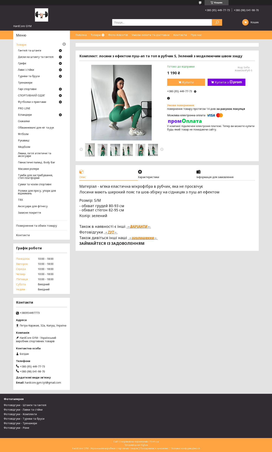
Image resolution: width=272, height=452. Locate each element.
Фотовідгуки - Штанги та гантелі (25, 405)
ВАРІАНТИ (138, 226)
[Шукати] (217, 22)
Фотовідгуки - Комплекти (20, 414)
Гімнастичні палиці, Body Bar (36, 162)
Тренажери (25, 82)
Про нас (196, 35)
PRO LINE (24, 108)
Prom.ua (154, 441)
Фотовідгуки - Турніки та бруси (24, 418)
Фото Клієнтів (118, 35)
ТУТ (111, 232)
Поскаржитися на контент (154, 448)
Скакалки (24, 121)
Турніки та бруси (29, 76)
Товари (95, 35)
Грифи (22, 63)
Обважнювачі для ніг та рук (36, 127)
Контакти (180, 35)
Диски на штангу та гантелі (35, 57)
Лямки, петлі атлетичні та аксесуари (34, 155)
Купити (188, 82)
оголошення (143, 237)
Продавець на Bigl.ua (136, 445)
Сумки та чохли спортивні (34, 184)
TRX (20, 200)
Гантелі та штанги (29, 50)
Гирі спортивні (27, 89)
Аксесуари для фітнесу (33, 206)
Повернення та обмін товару (36, 225)
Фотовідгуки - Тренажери (20, 423)
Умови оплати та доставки (150, 35)
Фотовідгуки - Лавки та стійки (23, 409)
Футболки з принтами (32, 102)
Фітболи (23, 134)
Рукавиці (23, 140)
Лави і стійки (26, 69)
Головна (81, 35)
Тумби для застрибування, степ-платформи (35, 177)
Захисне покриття (29, 212)
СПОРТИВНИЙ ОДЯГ (31, 95)
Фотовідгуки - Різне (16, 428)
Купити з (228, 82)
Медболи (24, 147)
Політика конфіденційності (185, 448)
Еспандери (25, 114)
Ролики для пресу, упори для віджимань (37, 192)
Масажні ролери (28, 169)
